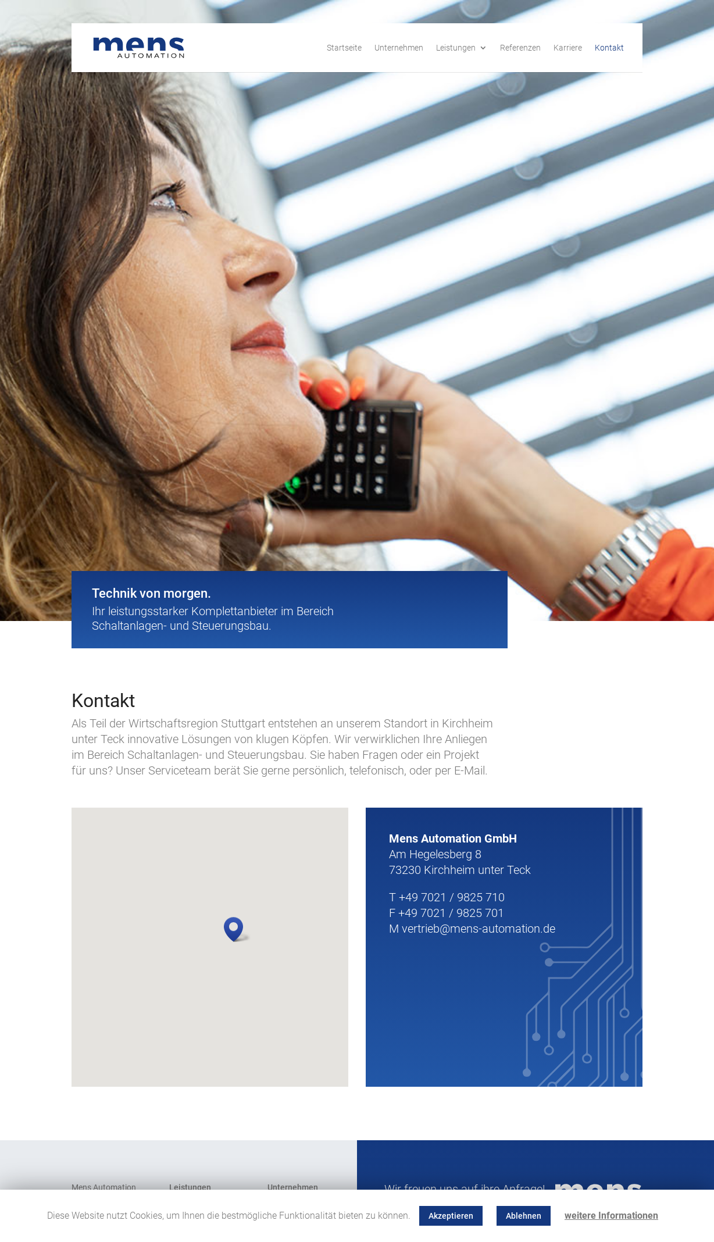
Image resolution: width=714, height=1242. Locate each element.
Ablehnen (523, 1215)
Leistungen (456, 48)
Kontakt (609, 48)
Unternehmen (398, 48)
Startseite (344, 48)
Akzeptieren (451, 1215)
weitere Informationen (611, 1215)
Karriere (568, 48)
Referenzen (520, 48)
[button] (237, 929)
